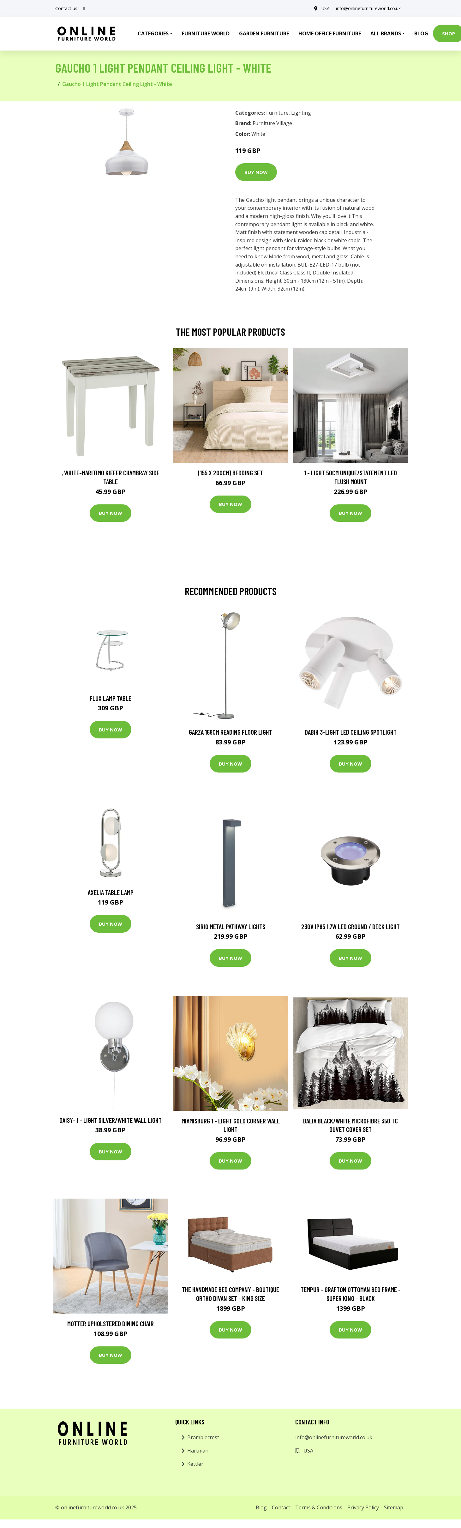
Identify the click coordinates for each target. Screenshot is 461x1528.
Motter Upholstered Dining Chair (110, 1323)
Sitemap (393, 1507)
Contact (281, 1507)
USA (325, 8)
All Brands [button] (385, 33)
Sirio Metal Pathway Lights (230, 926)
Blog (421, 33)
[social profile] (84, 9)
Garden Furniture (264, 33)
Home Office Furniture (329, 33)
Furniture (277, 112)
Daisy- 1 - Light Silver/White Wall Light (110, 1120)
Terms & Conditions (318, 1507)
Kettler (195, 1463)
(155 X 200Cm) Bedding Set (230, 473)
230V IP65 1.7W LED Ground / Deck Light (350, 926)
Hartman (197, 1450)
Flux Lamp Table (110, 698)
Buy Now (256, 172)
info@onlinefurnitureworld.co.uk (368, 8)
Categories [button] (153, 33)
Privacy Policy (363, 1507)
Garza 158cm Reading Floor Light (230, 732)
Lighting (301, 112)
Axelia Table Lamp (111, 892)
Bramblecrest (203, 1437)
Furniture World (206, 33)
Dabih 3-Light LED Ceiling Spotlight (351, 732)
